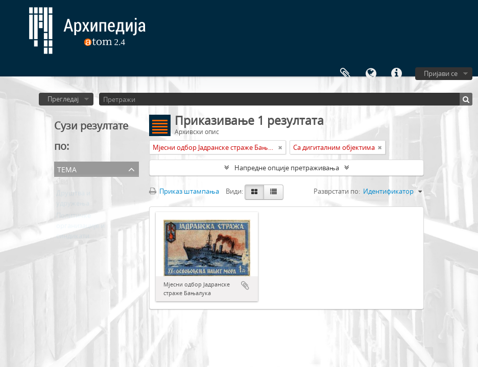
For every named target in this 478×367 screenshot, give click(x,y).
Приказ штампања (184, 191)
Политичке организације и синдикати (80, 228)
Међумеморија (345, 74)
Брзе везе (396, 74)
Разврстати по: (337, 191)
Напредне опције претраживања (286, 167)
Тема (67, 168)
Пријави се (441, 73)
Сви (62, 183)
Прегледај (63, 98)
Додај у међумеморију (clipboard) (245, 285)
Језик (371, 74)
